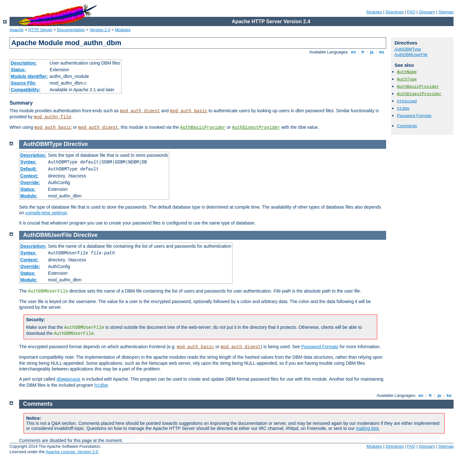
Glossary (427, 12)
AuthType (407, 79)
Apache (17, 29)
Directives (394, 12)
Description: (24, 63)
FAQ (411, 12)
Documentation (71, 29)
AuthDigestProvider (256, 127)
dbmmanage (69, 379)
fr (363, 52)
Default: (28, 168)
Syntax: (28, 161)
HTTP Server (40, 29)
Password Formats (414, 115)
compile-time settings (46, 212)
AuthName (407, 72)
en (353, 52)
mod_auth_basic (188, 111)
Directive (76, 144)
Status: (18, 69)
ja (372, 52)
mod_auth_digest (140, 111)
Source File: (23, 83)
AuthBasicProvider (203, 127)
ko (381, 52)
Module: (29, 195)
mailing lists (367, 428)
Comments (407, 125)
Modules (374, 12)
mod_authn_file (52, 117)
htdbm (403, 108)
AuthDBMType (407, 49)
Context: (29, 175)
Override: (30, 182)
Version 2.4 (100, 29)
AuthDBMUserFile (410, 54)
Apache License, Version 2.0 (71, 451)
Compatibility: (25, 89)
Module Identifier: (29, 76)
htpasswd (407, 101)
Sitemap (446, 12)
